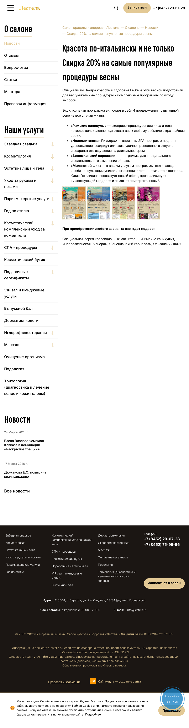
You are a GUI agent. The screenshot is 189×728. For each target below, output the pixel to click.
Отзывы (11, 55)
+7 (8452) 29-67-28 (169, 8)
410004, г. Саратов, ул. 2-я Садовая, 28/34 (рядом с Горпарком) (94, 600)
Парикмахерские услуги (26, 198)
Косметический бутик (24, 259)
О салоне (132, 27)
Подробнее (93, 714)
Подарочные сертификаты (16, 275)
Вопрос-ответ (17, 67)
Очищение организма (24, 357)
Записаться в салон (164, 583)
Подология (14, 369)
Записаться (137, 7)
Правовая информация (25, 104)
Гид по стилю (16, 211)
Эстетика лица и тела (24, 168)
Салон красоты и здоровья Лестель (91, 27)
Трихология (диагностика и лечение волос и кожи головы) (26, 387)
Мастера (12, 91)
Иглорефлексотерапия (25, 332)
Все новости (17, 491)
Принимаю (171, 710)
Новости (151, 27)
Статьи (10, 79)
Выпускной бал (18, 308)
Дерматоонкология (22, 320)
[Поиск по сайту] (116, 8)
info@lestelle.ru (137, 610)
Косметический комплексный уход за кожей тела (24, 229)
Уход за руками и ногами (20, 183)
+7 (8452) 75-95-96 (162, 544)
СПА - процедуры (20, 247)
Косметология (17, 156)
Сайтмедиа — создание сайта (119, 681)
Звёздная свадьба (20, 144)
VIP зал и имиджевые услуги (24, 293)
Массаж (11, 345)
